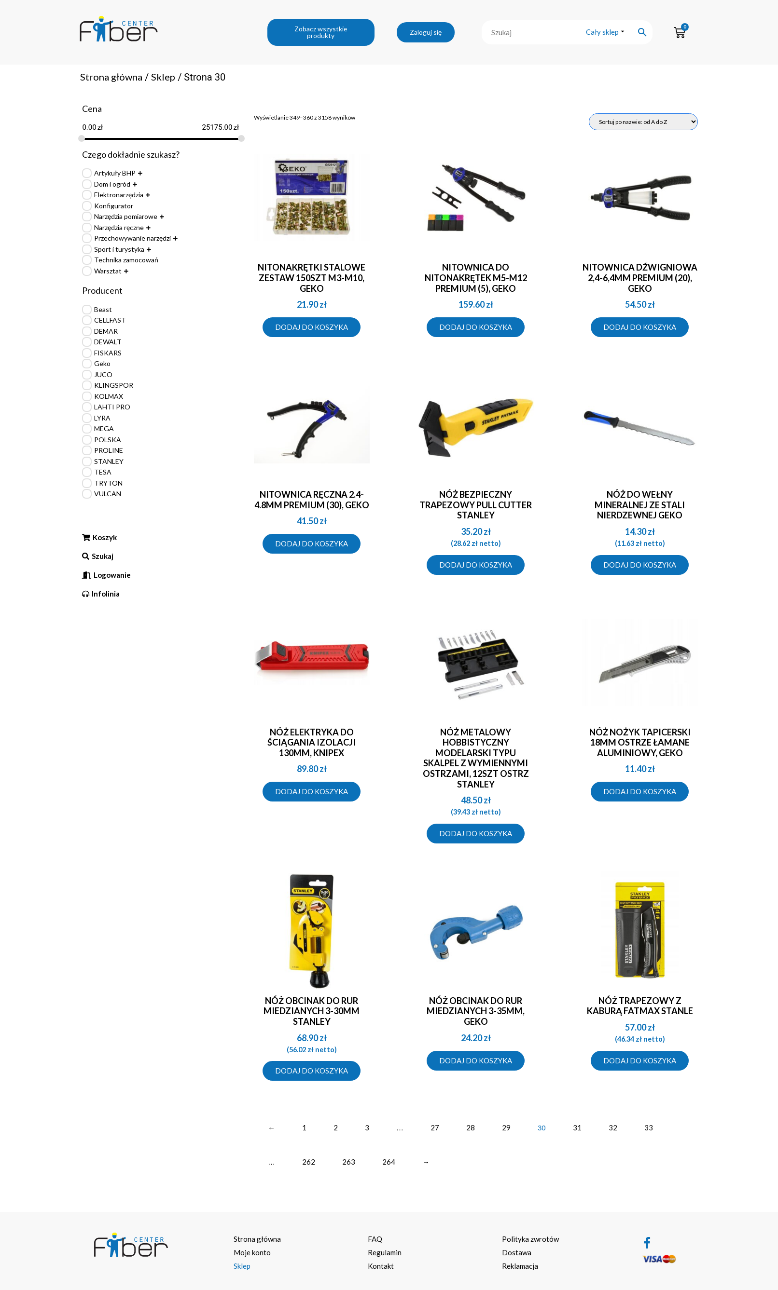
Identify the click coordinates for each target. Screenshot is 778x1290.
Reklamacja (520, 1266)
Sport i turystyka (119, 249)
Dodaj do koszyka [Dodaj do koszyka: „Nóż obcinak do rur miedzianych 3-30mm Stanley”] (311, 1070)
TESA (102, 472)
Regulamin (385, 1252)
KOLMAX (108, 396)
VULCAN (107, 493)
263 (348, 1161)
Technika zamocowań (126, 260)
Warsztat (108, 271)
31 (577, 1127)
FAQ (375, 1239)
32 (613, 1127)
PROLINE (108, 450)
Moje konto (252, 1252)
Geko (102, 363)
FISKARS (108, 353)
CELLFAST (110, 320)
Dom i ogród (112, 184)
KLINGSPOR (113, 385)
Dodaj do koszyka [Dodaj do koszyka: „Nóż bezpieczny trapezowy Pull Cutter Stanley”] (475, 564)
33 (648, 1127)
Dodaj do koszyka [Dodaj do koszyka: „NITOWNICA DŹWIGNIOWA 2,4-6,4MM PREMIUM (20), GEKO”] (639, 327)
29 (506, 1127)
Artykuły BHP (115, 173)
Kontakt (381, 1266)
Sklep (163, 76)
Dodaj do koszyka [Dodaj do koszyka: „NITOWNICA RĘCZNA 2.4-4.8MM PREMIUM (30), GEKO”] (311, 543)
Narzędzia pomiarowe (125, 216)
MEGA (104, 428)
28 (470, 1127)
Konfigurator (113, 206)
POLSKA (107, 439)
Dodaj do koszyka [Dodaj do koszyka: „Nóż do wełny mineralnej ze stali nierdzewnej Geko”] (639, 564)
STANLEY (109, 461)
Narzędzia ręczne (119, 227)
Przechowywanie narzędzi (132, 238)
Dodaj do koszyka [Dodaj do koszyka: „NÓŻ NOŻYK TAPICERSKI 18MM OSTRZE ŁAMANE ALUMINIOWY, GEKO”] (639, 791)
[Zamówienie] (643, 121)
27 (435, 1127)
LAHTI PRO (112, 407)
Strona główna (111, 76)
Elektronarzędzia (118, 194)
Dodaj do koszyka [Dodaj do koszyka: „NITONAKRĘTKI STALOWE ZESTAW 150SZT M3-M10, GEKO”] (311, 327)
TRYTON (108, 483)
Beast (103, 309)
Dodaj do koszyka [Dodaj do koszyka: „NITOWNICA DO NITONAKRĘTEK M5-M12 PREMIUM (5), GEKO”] (475, 327)
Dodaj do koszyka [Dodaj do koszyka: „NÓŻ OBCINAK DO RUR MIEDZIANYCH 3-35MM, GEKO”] (475, 1060)
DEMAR (106, 331)
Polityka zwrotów (530, 1239)
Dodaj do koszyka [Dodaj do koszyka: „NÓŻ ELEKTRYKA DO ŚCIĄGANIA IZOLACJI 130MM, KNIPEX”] (311, 791)
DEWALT (108, 342)
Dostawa (516, 1252)
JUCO (103, 374)
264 (388, 1161)
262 (308, 1161)
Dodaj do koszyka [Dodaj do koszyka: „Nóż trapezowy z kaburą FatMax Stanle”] (639, 1060)
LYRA (102, 418)
